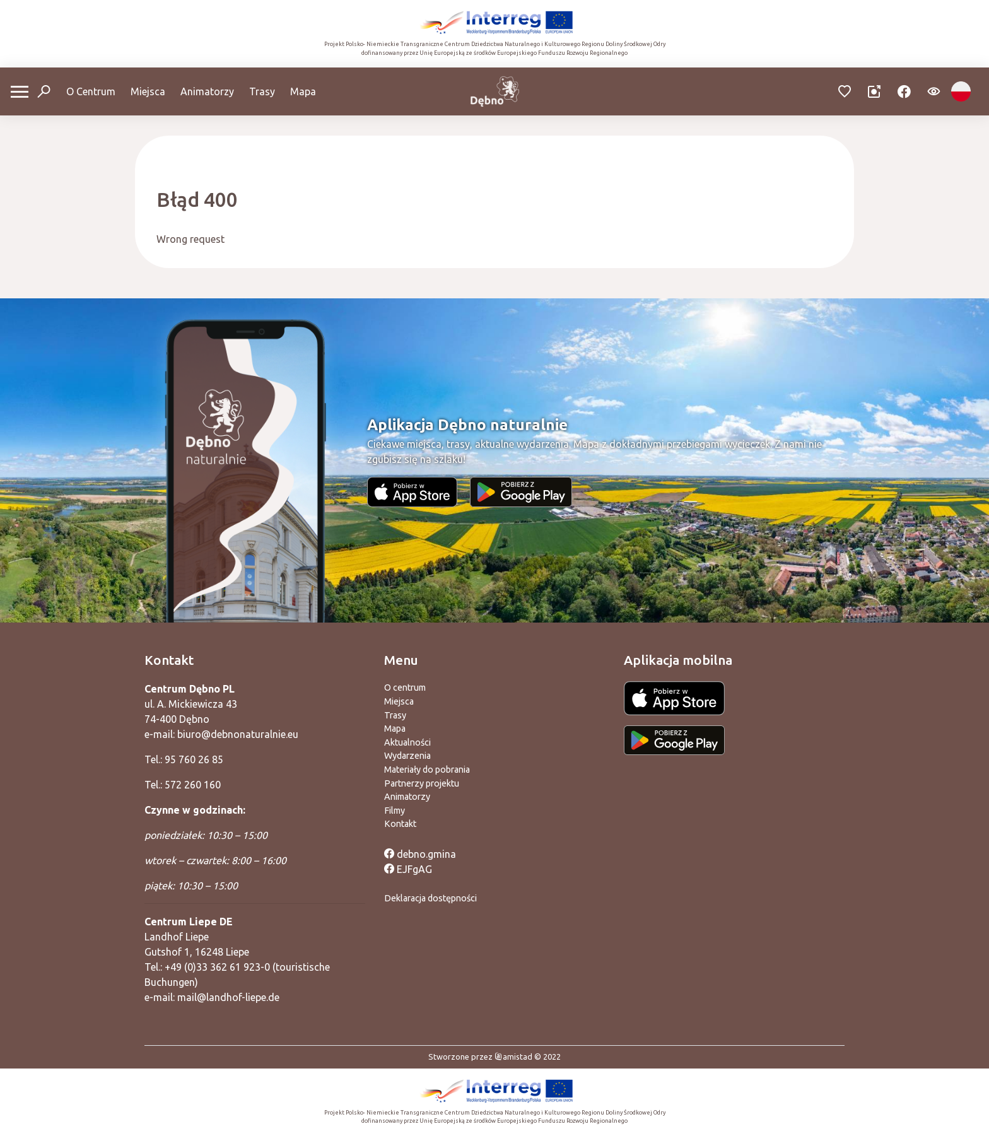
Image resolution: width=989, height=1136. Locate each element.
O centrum (405, 687)
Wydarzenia (407, 756)
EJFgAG (408, 869)
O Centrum (90, 91)
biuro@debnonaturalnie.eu (237, 734)
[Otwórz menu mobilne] (19, 92)
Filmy (394, 810)
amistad (513, 1056)
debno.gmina (420, 854)
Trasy (262, 91)
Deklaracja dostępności (430, 898)
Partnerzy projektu (421, 783)
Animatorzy (207, 91)
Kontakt (400, 824)
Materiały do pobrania (427, 769)
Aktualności (407, 742)
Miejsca (148, 91)
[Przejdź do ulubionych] (845, 92)
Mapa (303, 91)
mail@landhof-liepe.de (228, 997)
